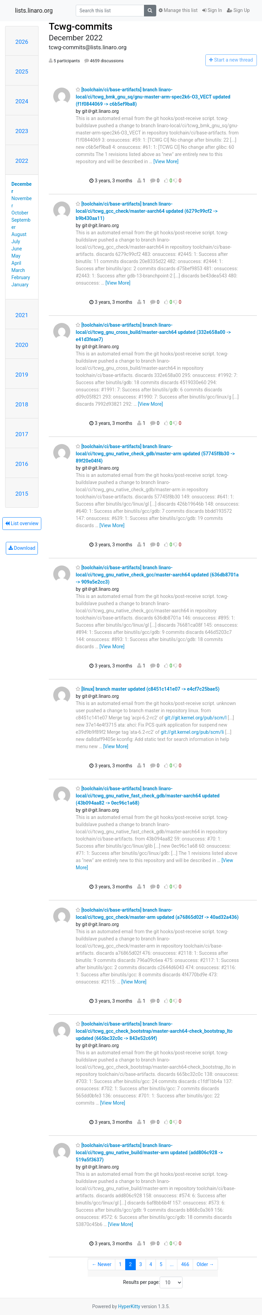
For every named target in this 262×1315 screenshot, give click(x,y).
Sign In (212, 10)
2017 (21, 434)
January (20, 284)
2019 (21, 374)
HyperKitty (129, 1306)
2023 (21, 131)
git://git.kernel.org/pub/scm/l (195, 717)
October (20, 213)
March (18, 270)
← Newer (102, 1264)
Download (22, 548)
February (21, 277)
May (16, 256)
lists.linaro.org (34, 10)
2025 (21, 71)
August (19, 234)
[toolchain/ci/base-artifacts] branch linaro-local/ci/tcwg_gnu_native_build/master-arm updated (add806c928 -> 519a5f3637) (149, 1152)
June (17, 248)
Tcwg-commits (81, 26)
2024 (21, 101)
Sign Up (238, 10)
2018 (21, 404)
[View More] (166, 161)
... (172, 1264)
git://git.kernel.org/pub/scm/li (192, 732)
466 (185, 1264)
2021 (21, 315)
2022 (21, 160)
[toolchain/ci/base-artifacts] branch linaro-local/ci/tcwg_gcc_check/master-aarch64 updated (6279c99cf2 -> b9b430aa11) (147, 211)
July (16, 241)
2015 (21, 493)
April (16, 263)
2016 (21, 463)
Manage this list (178, 10)
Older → (205, 1264)
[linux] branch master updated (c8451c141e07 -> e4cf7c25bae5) (147, 689)
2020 (21, 344)
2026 (21, 41)
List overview (22, 523)
